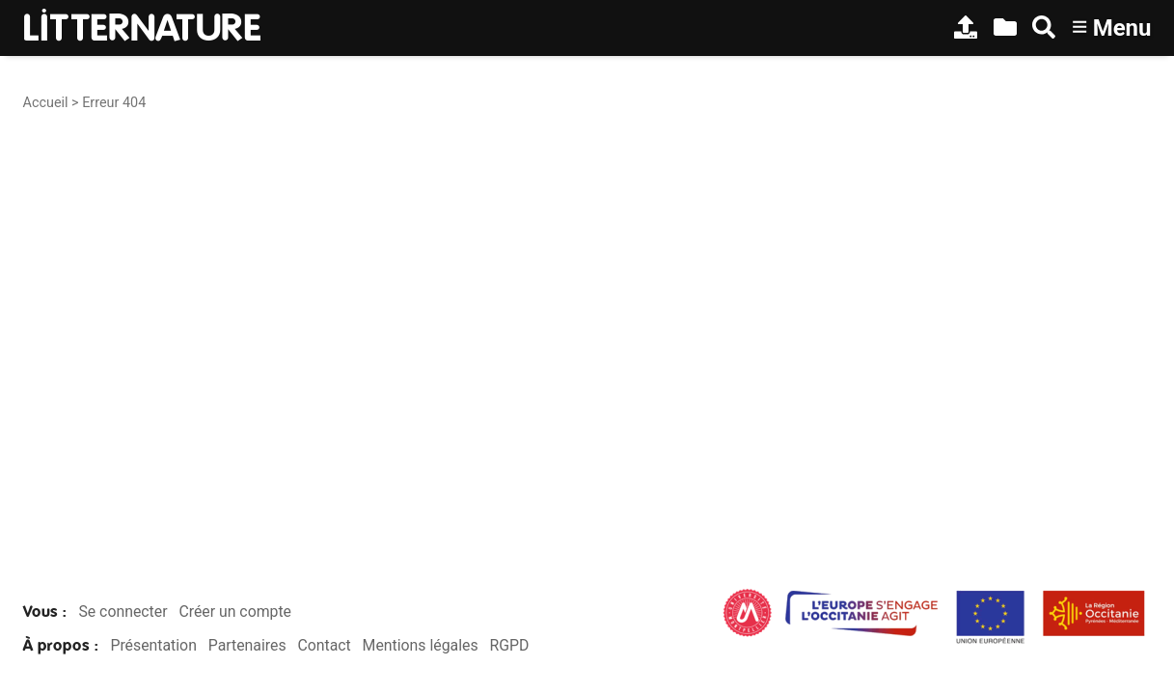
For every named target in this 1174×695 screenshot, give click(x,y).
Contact (323, 645)
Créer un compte (234, 611)
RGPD (509, 645)
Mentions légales (420, 645)
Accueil (45, 103)
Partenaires (247, 645)
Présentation (153, 645)
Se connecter (122, 611)
